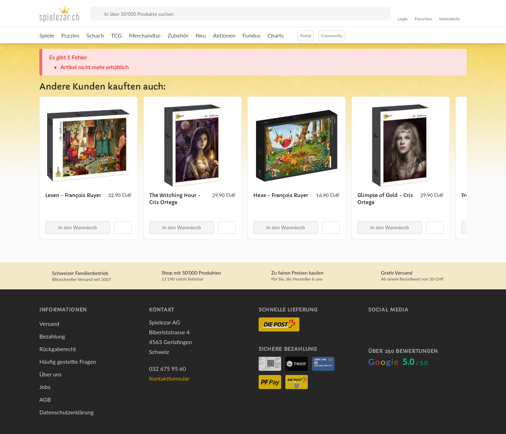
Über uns (50, 374)
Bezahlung (52, 336)
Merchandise (145, 35)
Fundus (251, 35)
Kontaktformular (169, 378)
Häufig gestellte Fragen (67, 361)
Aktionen (224, 35)
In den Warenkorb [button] (77, 227)
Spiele (46, 35)
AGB (45, 399)
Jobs (44, 386)
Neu (201, 35)
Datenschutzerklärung (66, 412)
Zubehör (178, 35)
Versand (49, 323)
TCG (116, 35)
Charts (275, 35)
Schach (95, 35)
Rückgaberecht (57, 349)
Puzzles (70, 35)
